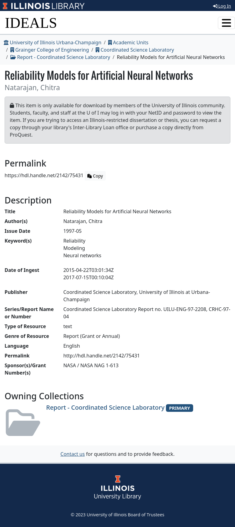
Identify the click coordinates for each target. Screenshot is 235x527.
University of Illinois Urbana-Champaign (52, 42)
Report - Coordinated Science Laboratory (60, 57)
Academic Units (128, 42)
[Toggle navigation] (226, 23)
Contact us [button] (73, 454)
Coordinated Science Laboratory (135, 49)
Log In (222, 6)
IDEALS (31, 23)
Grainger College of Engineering (49, 49)
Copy (95, 176)
